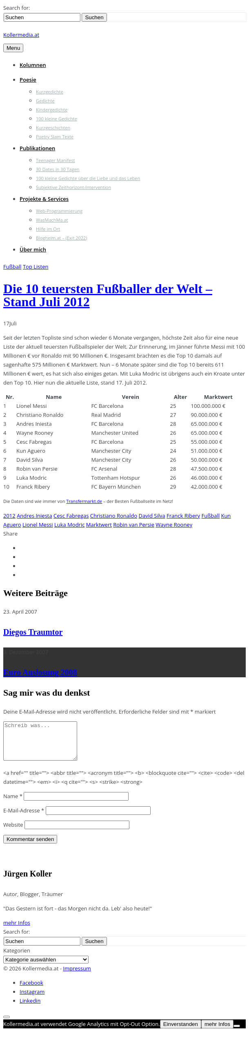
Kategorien (16, 957)
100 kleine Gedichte (56, 119)
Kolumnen (33, 65)
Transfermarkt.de (84, 501)
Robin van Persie (133, 524)
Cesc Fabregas (71, 515)
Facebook (31, 990)
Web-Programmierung (59, 211)
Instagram (32, 999)
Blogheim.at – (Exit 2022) (61, 238)
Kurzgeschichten (53, 128)
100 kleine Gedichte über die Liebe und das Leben (88, 178)
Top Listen (35, 266)
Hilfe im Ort (48, 229)
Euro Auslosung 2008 (40, 672)
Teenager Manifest (55, 160)
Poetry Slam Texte (54, 136)
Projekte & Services (44, 198)
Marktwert (99, 524)
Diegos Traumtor (32, 631)
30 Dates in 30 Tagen (58, 169)
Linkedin (30, 1008)
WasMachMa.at (52, 220)
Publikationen (37, 148)
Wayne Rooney (174, 524)
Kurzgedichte (49, 92)
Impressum (77, 975)
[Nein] (236, 1033)
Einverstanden (180, 1031)
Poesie (28, 79)
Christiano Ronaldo (113, 515)
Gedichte (45, 101)
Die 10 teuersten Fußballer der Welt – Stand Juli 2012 (107, 295)
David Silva (152, 515)
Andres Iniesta (34, 515)
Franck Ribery (183, 515)
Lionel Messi (37, 524)
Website (13, 832)
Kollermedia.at (21, 34)
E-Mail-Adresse (23, 817)
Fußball (12, 266)
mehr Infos (16, 930)
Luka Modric (69, 524)
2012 (9, 515)
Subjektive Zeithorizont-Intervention (73, 187)
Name (12, 803)
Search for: (16, 7)
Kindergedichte (51, 110)
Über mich (33, 249)
